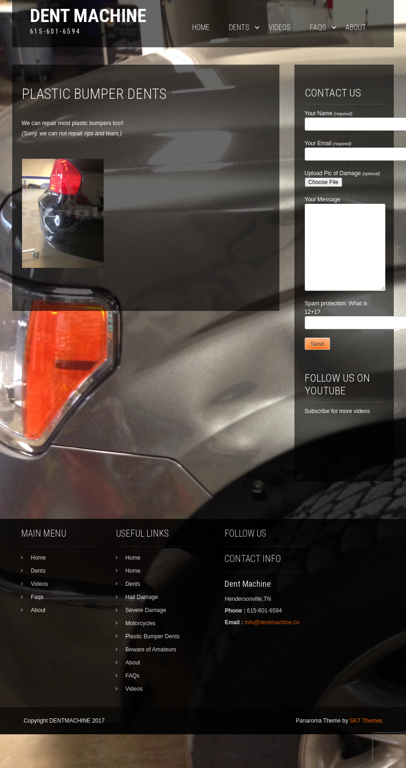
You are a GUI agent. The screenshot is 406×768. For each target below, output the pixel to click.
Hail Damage (142, 597)
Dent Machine (88, 16)
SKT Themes (366, 720)
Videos (280, 27)
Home (201, 27)
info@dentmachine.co (272, 622)
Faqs (318, 27)
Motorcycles (141, 623)
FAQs (133, 675)
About (356, 27)
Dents (239, 27)
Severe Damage (146, 610)
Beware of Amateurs (151, 649)
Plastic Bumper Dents (153, 636)
